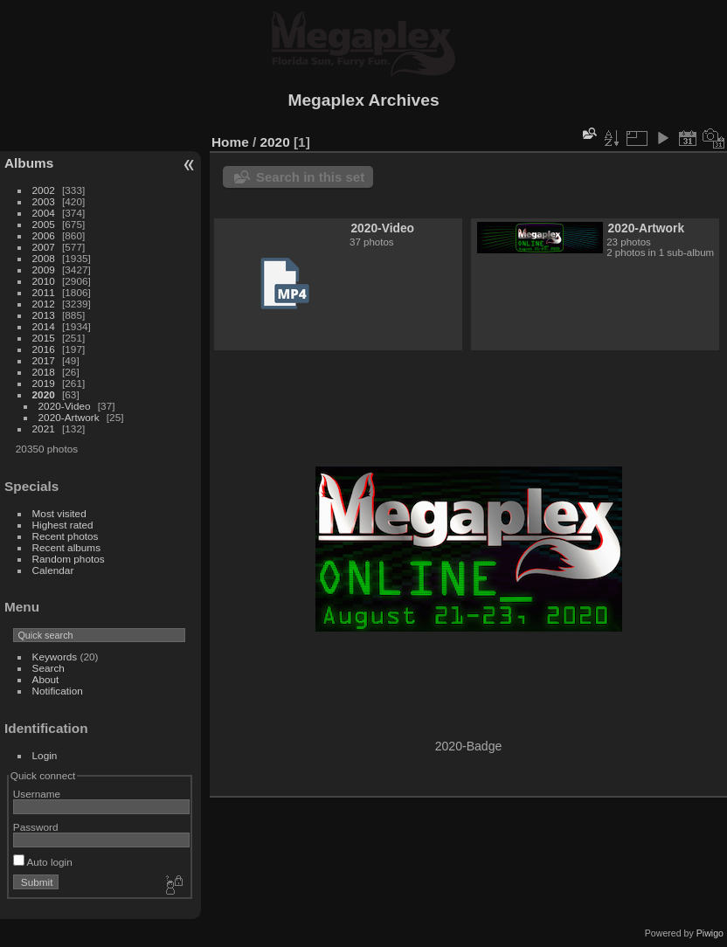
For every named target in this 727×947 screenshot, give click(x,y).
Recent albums (66, 547)
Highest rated (62, 524)
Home (230, 142)
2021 (43, 428)
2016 (43, 349)
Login (45, 755)
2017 (43, 360)
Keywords (55, 656)
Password (36, 827)
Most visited (59, 513)
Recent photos (65, 536)
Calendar (53, 570)
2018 (43, 371)
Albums (28, 163)
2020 (43, 394)
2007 (43, 246)
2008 (43, 258)
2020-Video (64, 405)
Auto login (43, 862)
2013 (43, 315)
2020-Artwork (69, 417)
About (45, 679)
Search (48, 668)
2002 (43, 190)
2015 (43, 337)
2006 (43, 235)
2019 (43, 383)
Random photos (68, 558)
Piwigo (710, 933)
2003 (43, 201)
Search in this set (310, 176)
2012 (43, 303)
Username (36, 793)
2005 (43, 224)
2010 (43, 281)
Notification (57, 690)
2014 (43, 326)
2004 (43, 212)
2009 (43, 269)
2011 (43, 292)
